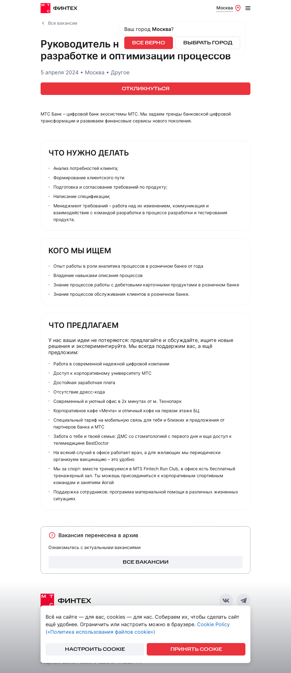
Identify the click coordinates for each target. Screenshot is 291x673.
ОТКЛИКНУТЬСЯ (146, 89)
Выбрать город (207, 43)
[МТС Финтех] (61, 8)
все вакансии (146, 562)
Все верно (148, 43)
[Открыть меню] (247, 8)
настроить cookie (95, 649)
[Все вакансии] (43, 23)
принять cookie (196, 649)
